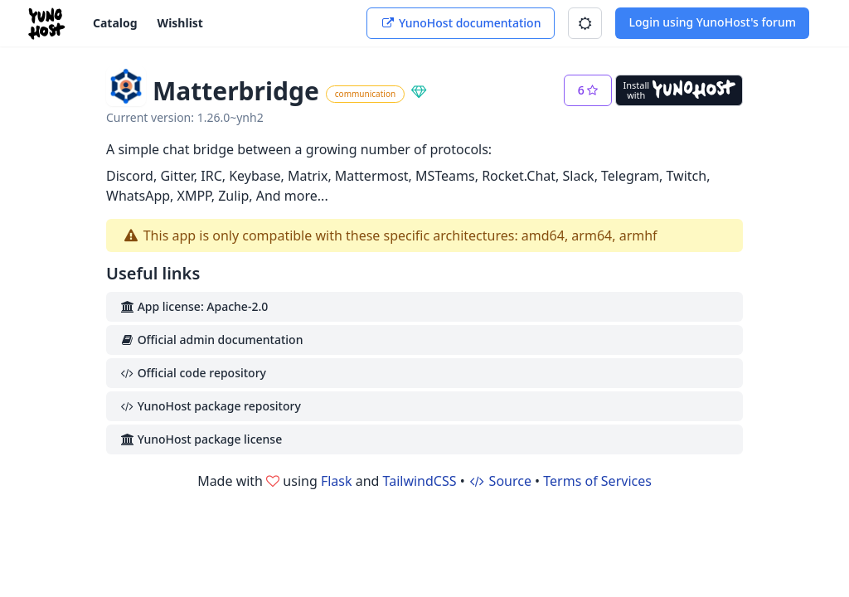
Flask (336, 481)
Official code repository (192, 373)
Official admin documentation (211, 339)
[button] (585, 23)
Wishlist (180, 23)
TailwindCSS (420, 481)
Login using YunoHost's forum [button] (712, 22)
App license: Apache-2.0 (193, 306)
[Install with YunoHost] (679, 90)
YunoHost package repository (210, 406)
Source (499, 481)
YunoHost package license (200, 439)
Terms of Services (597, 481)
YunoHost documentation (461, 23)
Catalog (115, 23)
